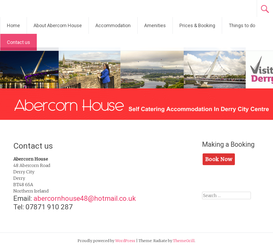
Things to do (242, 25)
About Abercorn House (58, 25)
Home (13, 25)
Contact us (18, 42)
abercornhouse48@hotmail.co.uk (85, 198)
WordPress (125, 240)
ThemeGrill (184, 240)
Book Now (218, 159)
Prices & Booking (197, 25)
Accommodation (113, 25)
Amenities (155, 25)
